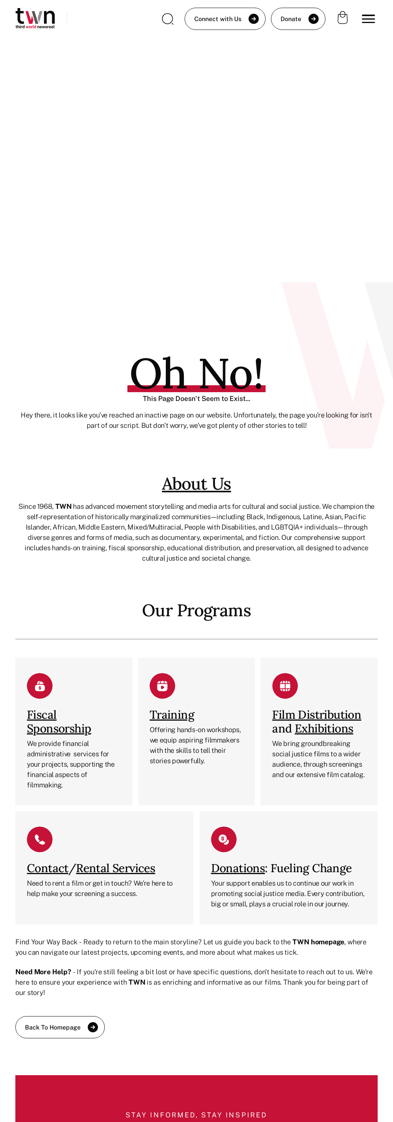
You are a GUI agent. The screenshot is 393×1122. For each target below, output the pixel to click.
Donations (238, 868)
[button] (368, 19)
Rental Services (115, 868)
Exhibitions (324, 728)
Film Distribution (316, 714)
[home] (35, 19)
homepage (327, 941)
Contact (47, 868)
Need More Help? (43, 971)
